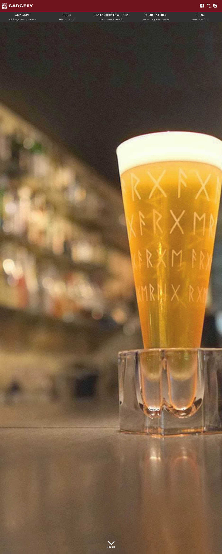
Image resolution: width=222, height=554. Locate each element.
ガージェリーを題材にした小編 (155, 16)
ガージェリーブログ (200, 16)
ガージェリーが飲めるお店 (111, 16)
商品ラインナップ (66, 16)
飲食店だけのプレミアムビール (22, 16)
